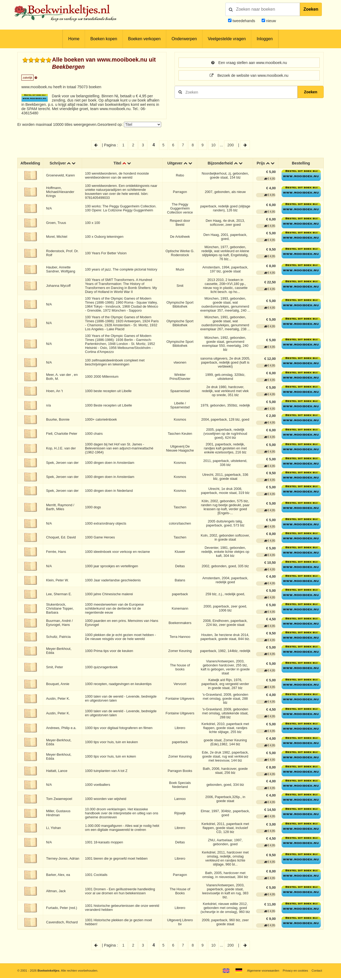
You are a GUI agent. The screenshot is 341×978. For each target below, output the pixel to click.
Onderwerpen (184, 39)
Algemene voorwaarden (263, 970)
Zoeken (310, 9)
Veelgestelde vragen (227, 39)
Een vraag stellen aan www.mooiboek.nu (249, 63)
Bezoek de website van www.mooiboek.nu (249, 75)
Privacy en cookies (295, 970)
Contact (317, 970)
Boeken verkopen (144, 39)
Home (73, 39)
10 (213, 145)
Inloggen (265, 39)
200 (231, 145)
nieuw (270, 21)
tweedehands (244, 21)
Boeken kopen (103, 39)
